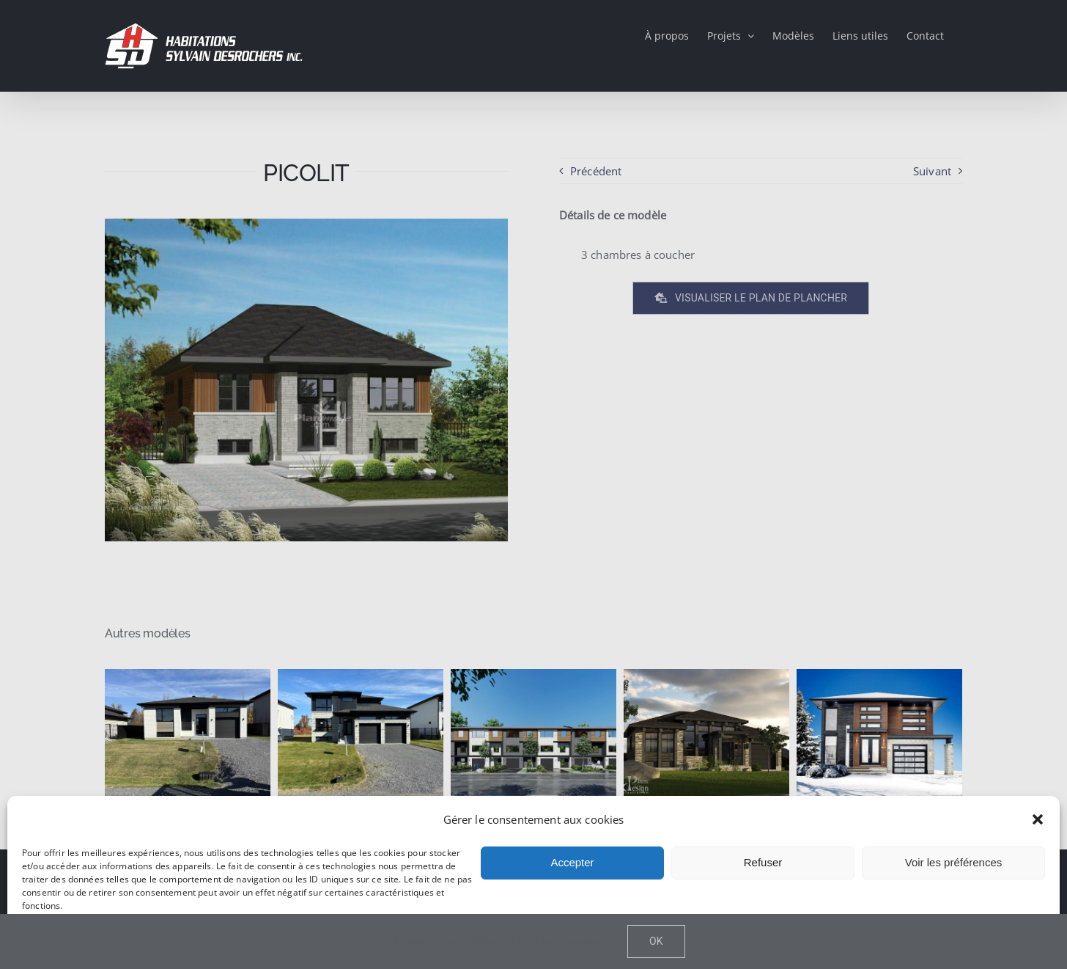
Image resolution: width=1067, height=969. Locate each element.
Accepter (572, 862)
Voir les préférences (954, 862)
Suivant (932, 171)
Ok (656, 941)
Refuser (763, 862)
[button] (1037, 819)
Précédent (595, 171)
